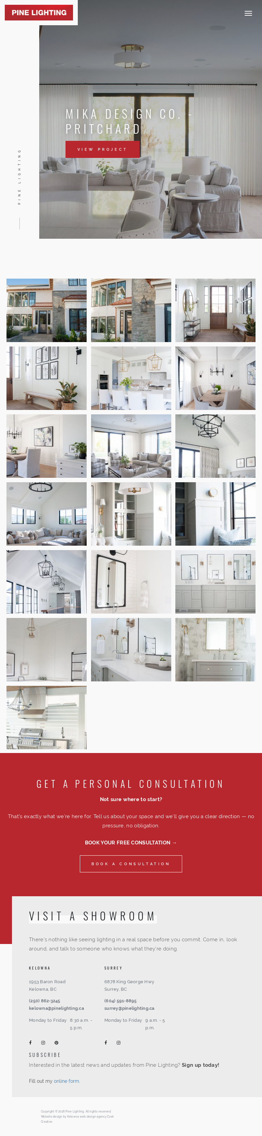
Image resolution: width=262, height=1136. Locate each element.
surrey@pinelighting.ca (129, 1008)
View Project (102, 149)
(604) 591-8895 (120, 1000)
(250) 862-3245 (44, 1000)
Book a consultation (130, 864)
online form (66, 1081)
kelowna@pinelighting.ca (56, 1008)
